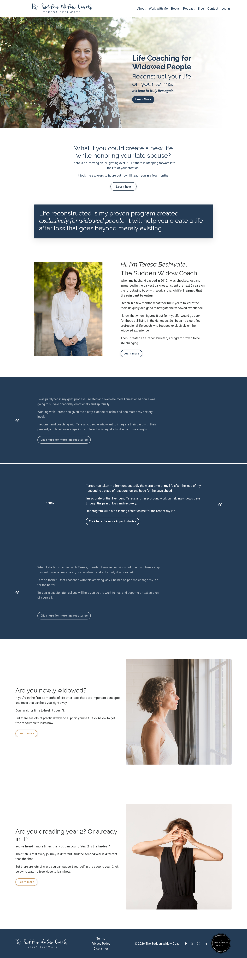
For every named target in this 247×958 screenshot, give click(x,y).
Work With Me (158, 8)
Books (175, 8)
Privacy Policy (100, 943)
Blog (201, 8)
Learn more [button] (131, 353)
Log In (226, 8)
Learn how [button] (123, 186)
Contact (212, 8)
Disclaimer (101, 948)
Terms (100, 938)
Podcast (189, 8)
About (141, 8)
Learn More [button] (143, 99)
